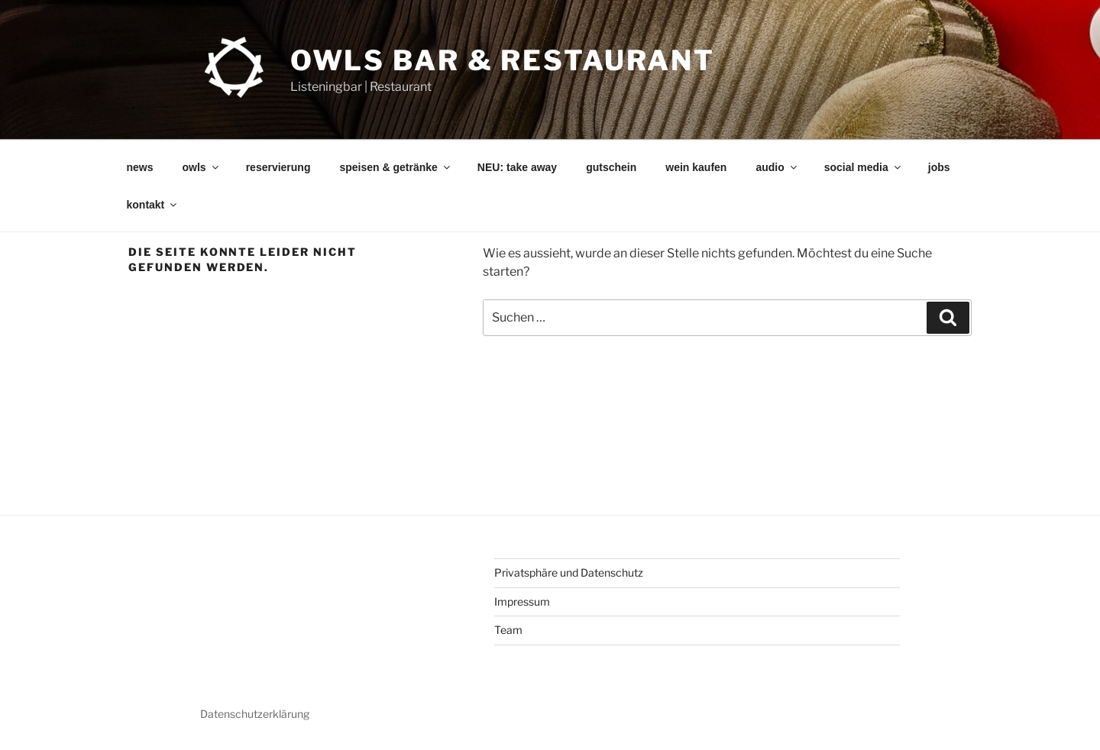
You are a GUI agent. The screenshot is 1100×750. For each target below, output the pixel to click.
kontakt (153, 205)
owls (202, 167)
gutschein (611, 167)
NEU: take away (517, 167)
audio (776, 167)
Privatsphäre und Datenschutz (568, 572)
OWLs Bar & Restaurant (502, 60)
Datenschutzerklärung (254, 713)
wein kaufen (695, 167)
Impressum (522, 601)
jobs (939, 167)
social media (863, 167)
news (140, 167)
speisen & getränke (395, 167)
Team (508, 629)
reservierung (278, 167)
